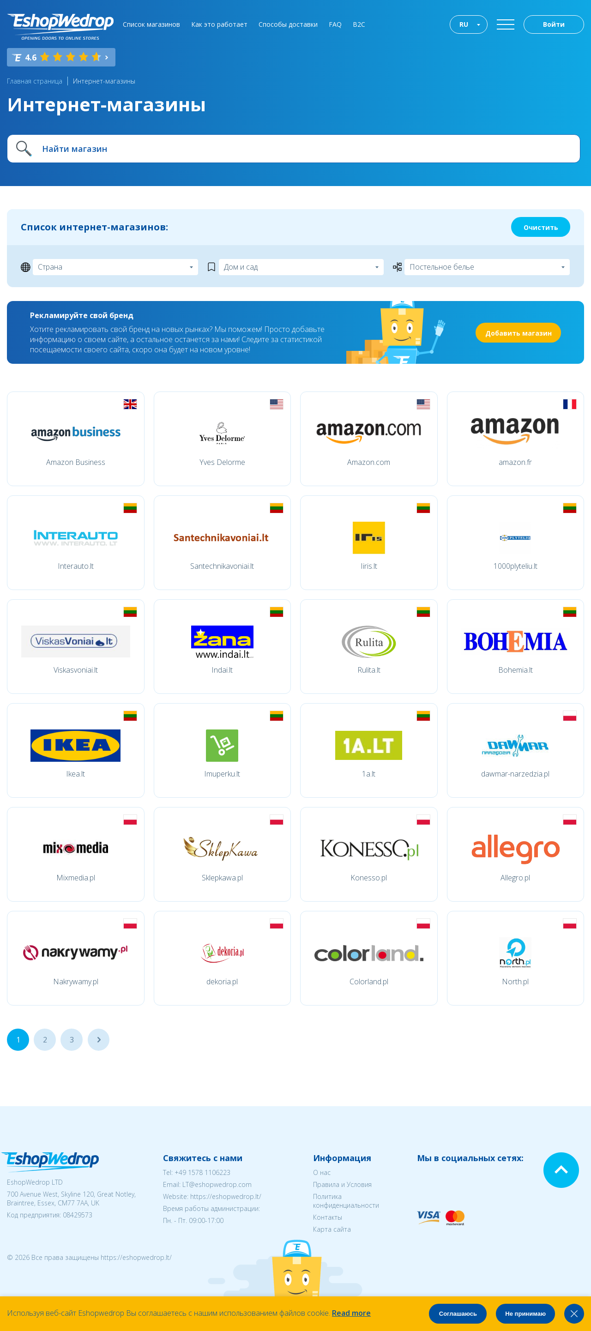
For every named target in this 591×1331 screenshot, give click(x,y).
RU (463, 24)
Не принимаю (525, 1313)
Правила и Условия (342, 1184)
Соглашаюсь (458, 1313)
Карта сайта (332, 1229)
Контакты (327, 1217)
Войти (554, 24)
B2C (359, 24)
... (98, 1040)
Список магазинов (151, 24)
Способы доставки (288, 24)
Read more (351, 1313)
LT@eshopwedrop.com (217, 1184)
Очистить (541, 227)
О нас (322, 1172)
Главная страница (34, 81)
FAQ (335, 24)
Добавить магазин (518, 333)
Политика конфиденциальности (346, 1201)
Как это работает (219, 24)
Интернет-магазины (104, 81)
